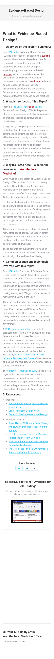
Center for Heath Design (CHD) (22, 370)
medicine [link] (7, 74)
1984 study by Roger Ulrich (18, 329)
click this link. (34, 494)
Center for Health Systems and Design (28, 414)
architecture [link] (37, 81)
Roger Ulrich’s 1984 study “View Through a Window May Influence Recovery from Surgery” (30, 427)
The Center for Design (27, 106)
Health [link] (30, 106)
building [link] (46, 55)
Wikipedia (14, 52)
